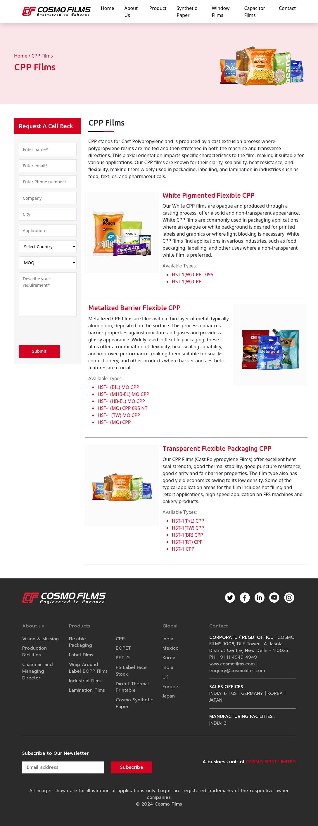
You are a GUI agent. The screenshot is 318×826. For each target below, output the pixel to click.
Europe (170, 686)
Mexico (171, 648)
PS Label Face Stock (131, 670)
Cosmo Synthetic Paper (134, 703)
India (168, 638)
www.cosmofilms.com (232, 663)
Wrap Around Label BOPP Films (88, 667)
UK (165, 677)
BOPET (123, 648)
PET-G (122, 657)
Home (20, 56)
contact (287, 8)
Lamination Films (87, 690)
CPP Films (42, 56)
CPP (120, 638)
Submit (39, 351)
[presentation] (63, 331)
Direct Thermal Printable (132, 687)
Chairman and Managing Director (37, 671)
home (107, 8)
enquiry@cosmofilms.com (237, 670)
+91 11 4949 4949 (237, 657)
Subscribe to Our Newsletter (55, 753)
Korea (169, 657)
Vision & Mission (40, 638)
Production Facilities (34, 651)
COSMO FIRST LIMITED (271, 761)
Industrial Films (85, 680)
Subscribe (131, 767)
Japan (169, 696)
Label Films (81, 654)
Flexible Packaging (80, 642)
